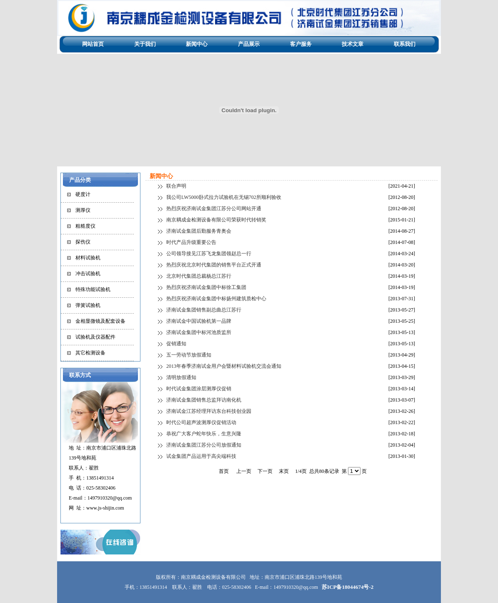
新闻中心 (197, 44)
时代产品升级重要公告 (191, 242)
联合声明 (176, 186)
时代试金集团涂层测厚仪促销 (198, 389)
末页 (283, 471)
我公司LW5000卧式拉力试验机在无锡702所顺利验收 (223, 197)
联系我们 (404, 44)
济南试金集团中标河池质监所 (198, 332)
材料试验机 (87, 258)
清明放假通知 (181, 377)
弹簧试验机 (87, 305)
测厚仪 (82, 210)
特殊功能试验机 (92, 289)
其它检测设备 (90, 353)
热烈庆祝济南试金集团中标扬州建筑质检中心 (216, 299)
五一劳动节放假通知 (188, 355)
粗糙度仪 (85, 226)
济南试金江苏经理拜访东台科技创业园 (208, 411)
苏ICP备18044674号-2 (347, 587)
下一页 (265, 471)
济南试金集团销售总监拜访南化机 (203, 400)
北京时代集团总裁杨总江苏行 (198, 276)
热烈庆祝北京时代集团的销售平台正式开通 (213, 265)
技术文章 (352, 44)
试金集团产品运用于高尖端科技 (201, 456)
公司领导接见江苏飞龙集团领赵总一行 (208, 253)
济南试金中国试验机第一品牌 (198, 321)
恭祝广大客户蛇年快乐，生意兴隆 (203, 434)
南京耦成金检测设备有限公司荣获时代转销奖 (216, 220)
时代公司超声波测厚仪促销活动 (201, 422)
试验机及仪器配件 (95, 337)
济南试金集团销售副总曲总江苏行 (203, 310)
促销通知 (176, 344)
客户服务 (301, 44)
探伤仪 (82, 242)
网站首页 (93, 44)
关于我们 (145, 44)
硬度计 (82, 194)
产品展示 (249, 44)
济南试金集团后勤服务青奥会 (198, 231)
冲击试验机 (87, 273)
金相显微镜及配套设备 (100, 321)
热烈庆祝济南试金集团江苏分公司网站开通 (213, 208)
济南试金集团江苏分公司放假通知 (203, 445)
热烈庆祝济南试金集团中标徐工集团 (206, 287)
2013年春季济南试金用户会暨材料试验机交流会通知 (223, 366)
